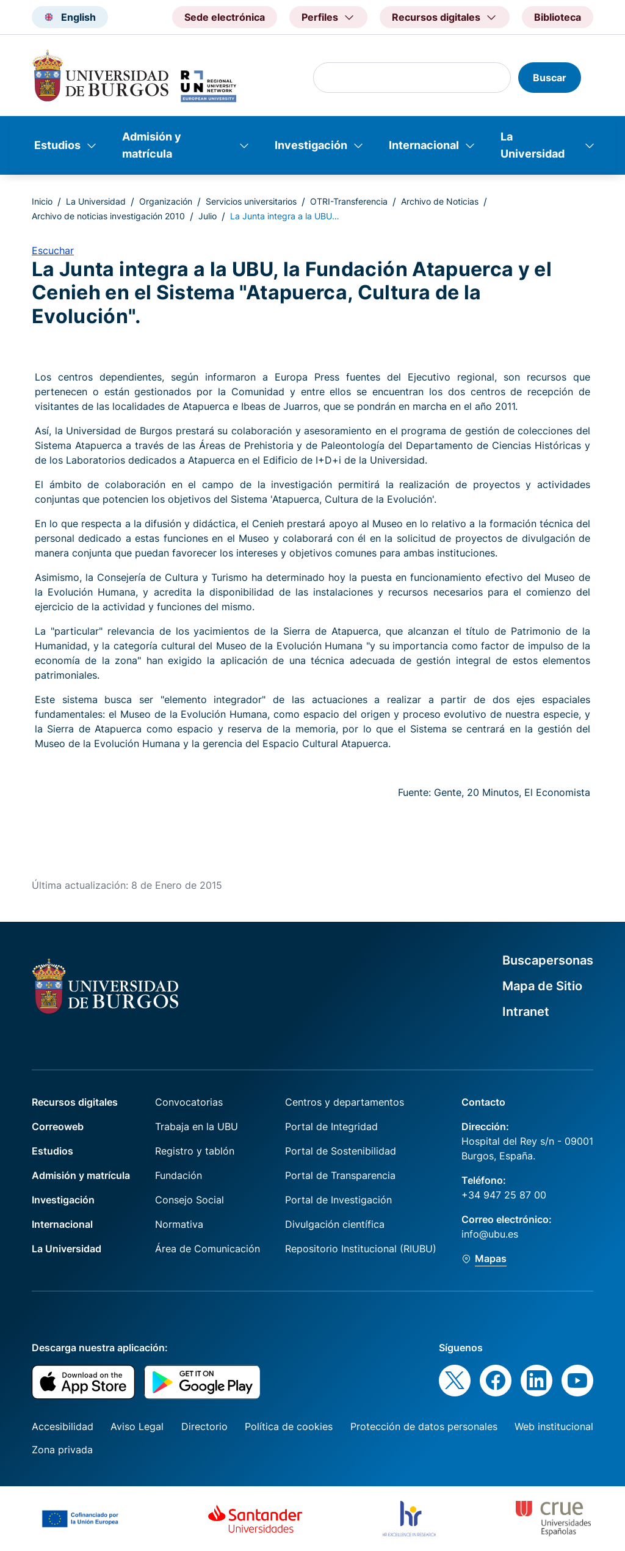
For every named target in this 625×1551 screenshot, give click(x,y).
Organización (165, 201)
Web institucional (554, 1426)
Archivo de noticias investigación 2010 (108, 216)
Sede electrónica (224, 17)
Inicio (42, 201)
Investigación (311, 145)
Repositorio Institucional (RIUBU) (360, 1249)
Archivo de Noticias (440, 201)
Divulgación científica (335, 1224)
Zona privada (62, 1449)
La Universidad (532, 145)
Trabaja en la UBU (196, 1126)
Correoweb (58, 1126)
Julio (207, 216)
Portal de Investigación (338, 1200)
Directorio (204, 1426)
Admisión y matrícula (151, 145)
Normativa (179, 1224)
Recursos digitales (75, 1102)
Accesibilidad (62, 1426)
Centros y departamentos (344, 1102)
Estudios (57, 145)
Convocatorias (189, 1102)
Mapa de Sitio (542, 986)
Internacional (424, 145)
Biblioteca (557, 17)
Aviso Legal (137, 1426)
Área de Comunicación (207, 1249)
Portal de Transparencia (340, 1175)
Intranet (525, 1011)
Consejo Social (189, 1200)
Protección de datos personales (423, 1426)
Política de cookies (289, 1426)
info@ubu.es (489, 1234)
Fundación (178, 1175)
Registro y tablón (194, 1151)
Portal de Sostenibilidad (340, 1151)
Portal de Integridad (331, 1126)
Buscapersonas (547, 960)
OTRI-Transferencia (349, 201)
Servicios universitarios (251, 201)
